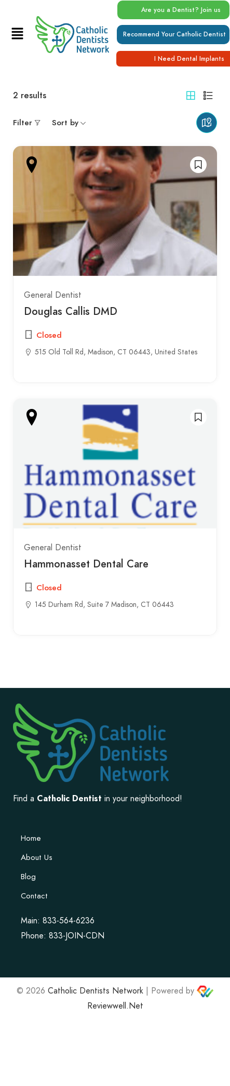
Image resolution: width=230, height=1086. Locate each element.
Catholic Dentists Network (95, 991)
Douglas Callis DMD (70, 311)
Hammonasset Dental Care (86, 564)
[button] (17, 34)
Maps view (206, 122)
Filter (22, 122)
